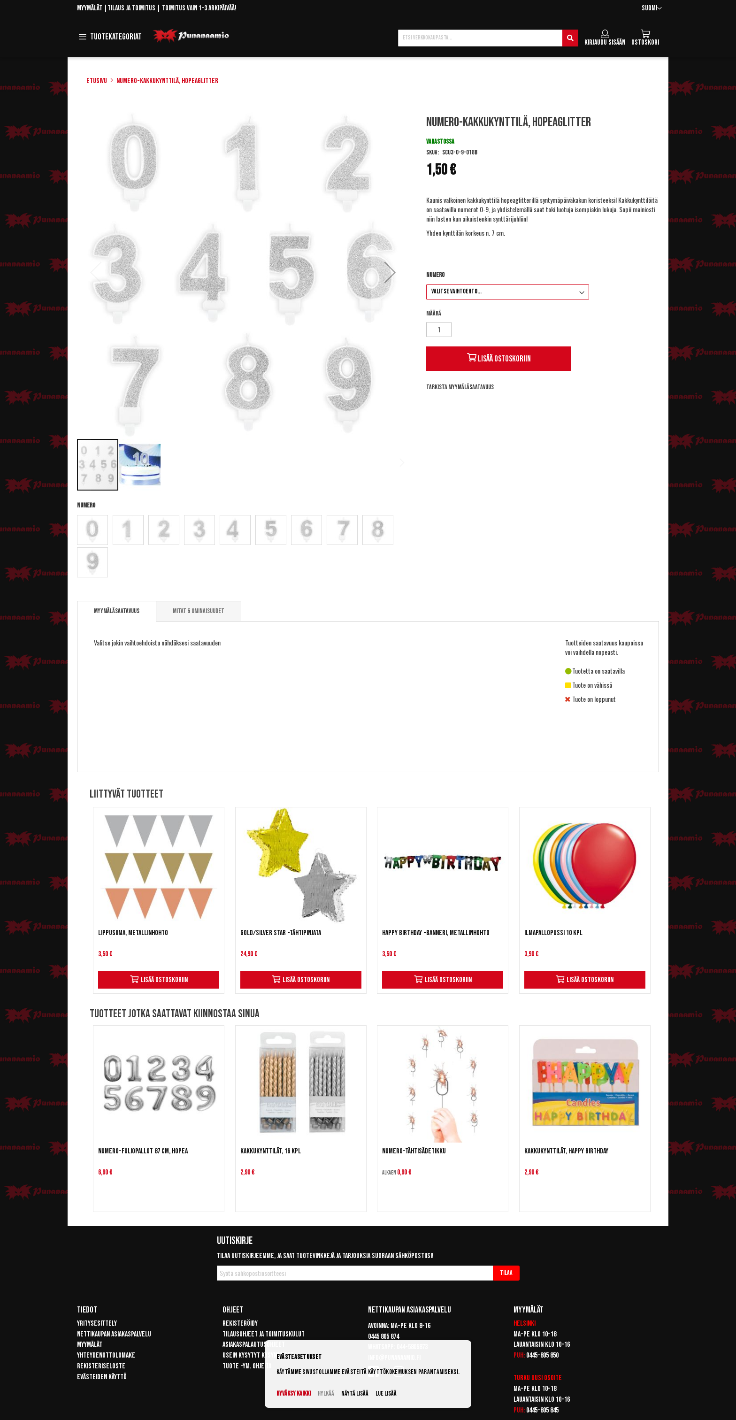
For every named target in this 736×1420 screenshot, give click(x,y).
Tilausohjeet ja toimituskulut (263, 1334)
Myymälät (89, 8)
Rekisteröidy (240, 1323)
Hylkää (326, 1393)
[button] (652, 8)
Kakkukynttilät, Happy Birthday (566, 1151)
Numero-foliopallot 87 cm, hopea (143, 1151)
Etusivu (96, 81)
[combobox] (488, 38)
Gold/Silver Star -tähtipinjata (280, 933)
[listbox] (243, 547)
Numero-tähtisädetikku (414, 1151)
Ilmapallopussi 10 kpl (553, 933)
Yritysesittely (97, 1323)
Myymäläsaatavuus (116, 611)
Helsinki (525, 1323)
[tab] (116, 611)
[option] (92, 530)
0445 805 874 (383, 1336)
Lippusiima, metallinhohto (133, 933)
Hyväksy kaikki (293, 1393)
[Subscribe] (506, 1273)
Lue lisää (386, 1393)
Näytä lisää (354, 1393)
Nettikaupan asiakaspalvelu (114, 1334)
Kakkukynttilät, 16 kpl (270, 1151)
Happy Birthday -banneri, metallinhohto (436, 933)
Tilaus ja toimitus (131, 8)
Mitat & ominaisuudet (198, 611)
